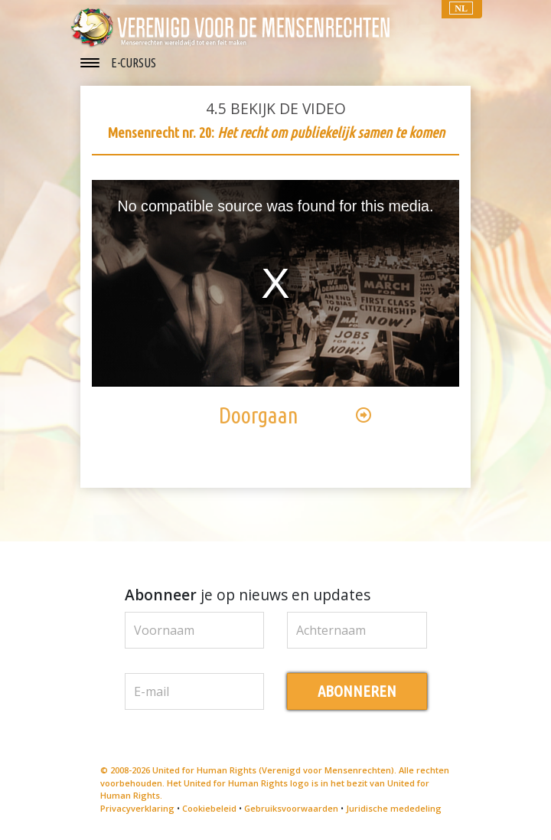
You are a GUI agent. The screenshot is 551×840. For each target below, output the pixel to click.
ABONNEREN (357, 691)
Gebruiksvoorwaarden (291, 808)
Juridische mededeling (394, 808)
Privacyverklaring (137, 808)
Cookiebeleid (209, 808)
